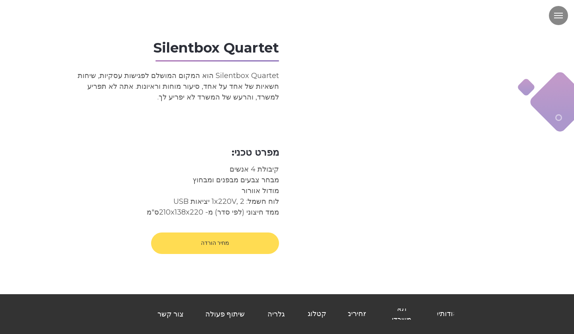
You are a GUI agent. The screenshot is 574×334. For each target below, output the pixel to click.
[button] (215, 243)
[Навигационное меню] (558, 15)
